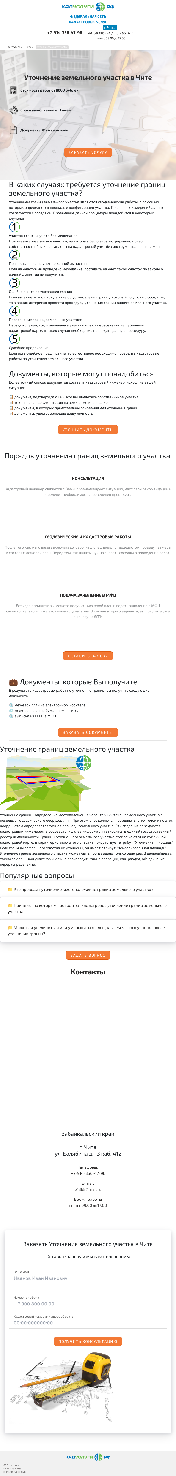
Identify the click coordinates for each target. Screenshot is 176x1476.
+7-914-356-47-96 (64, 32)
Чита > (30, 47)
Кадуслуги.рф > (14, 47)
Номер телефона (26, 1297)
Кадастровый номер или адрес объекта (44, 1316)
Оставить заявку (88, 655)
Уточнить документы (88, 429)
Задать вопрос (88, 955)
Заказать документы (88, 732)
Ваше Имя (21, 1272)
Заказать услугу (88, 152)
